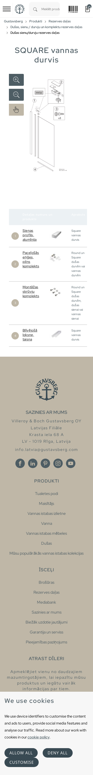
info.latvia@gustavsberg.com (46, 449)
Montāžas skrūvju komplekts (31, 291)
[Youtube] (70, 463)
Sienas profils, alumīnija (30, 235)
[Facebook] (20, 463)
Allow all (21, 753)
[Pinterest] (45, 463)
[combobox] (50, 9)
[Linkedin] (32, 463)
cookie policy (39, 737)
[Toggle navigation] (6, 9)
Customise (21, 762)
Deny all (58, 753)
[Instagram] (58, 463)
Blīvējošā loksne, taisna (30, 334)
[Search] (35, 9)
